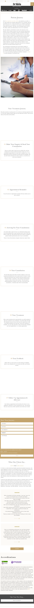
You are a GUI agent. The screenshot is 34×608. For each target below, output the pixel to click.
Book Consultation (17, 600)
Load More (17, 548)
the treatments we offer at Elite (12, 21)
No (6, 451)
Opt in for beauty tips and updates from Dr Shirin (11, 449)
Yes (3, 451)
